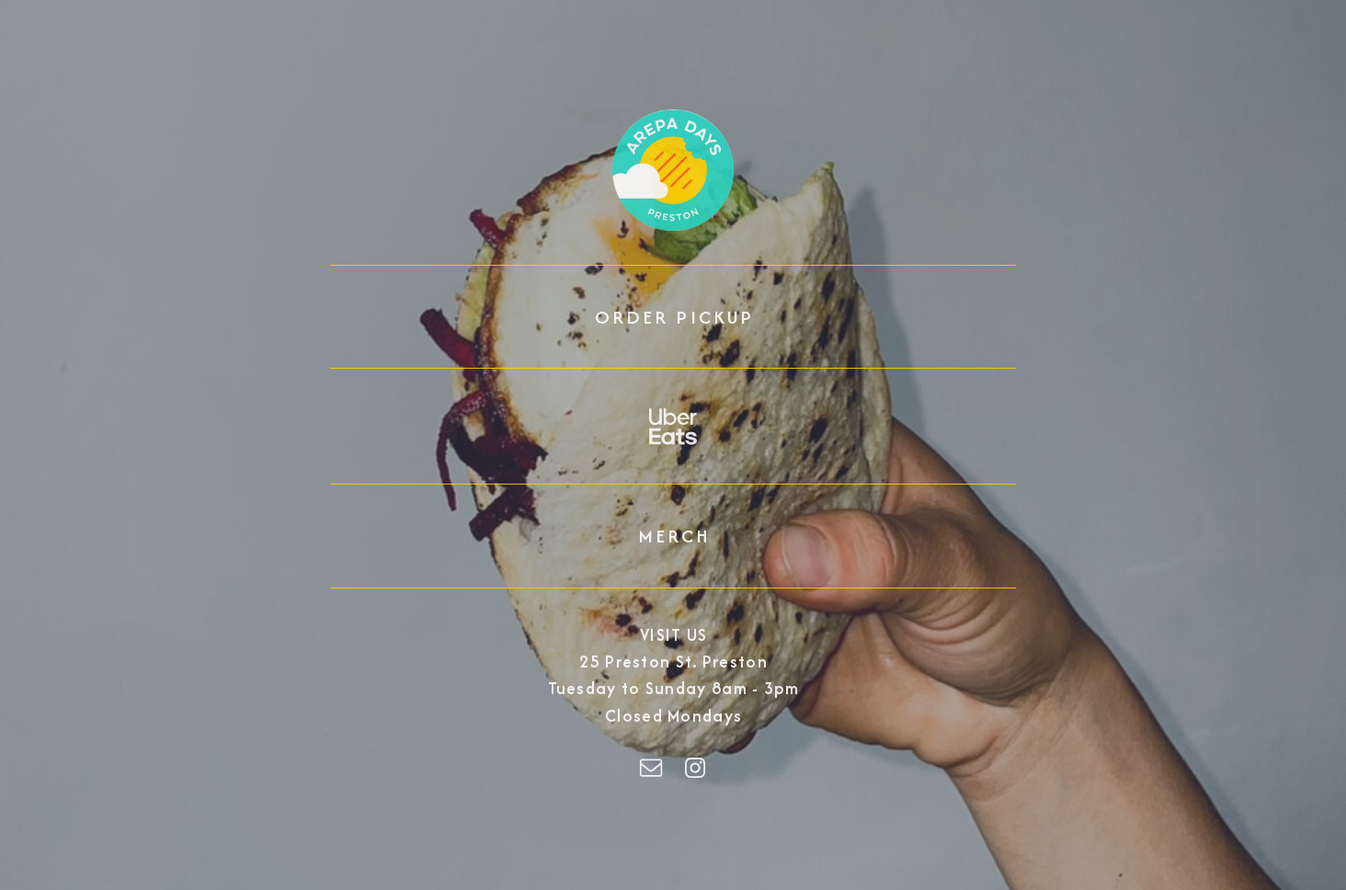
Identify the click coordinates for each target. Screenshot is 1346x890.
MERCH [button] (674, 535)
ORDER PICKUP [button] (674, 316)
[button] (673, 427)
